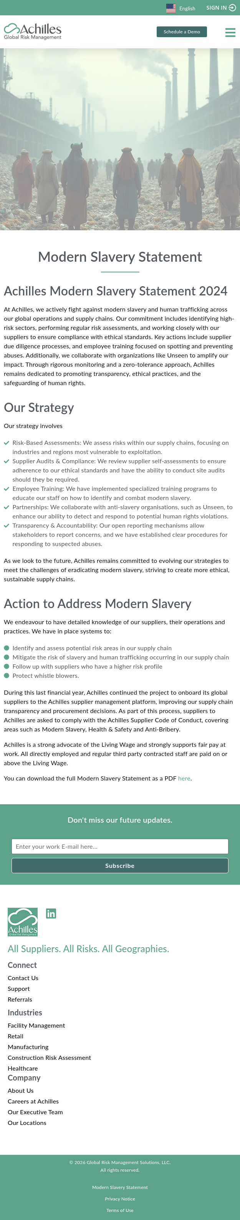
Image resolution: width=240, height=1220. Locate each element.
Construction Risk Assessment (49, 1057)
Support (19, 988)
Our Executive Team (35, 1111)
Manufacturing (28, 1046)
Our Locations (27, 1122)
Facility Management (36, 1025)
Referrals (20, 999)
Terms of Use (120, 1210)
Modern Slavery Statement (120, 1187)
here (184, 778)
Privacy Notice (120, 1199)
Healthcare (23, 1068)
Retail (15, 1036)
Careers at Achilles (33, 1101)
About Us (21, 1090)
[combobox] (181, 7)
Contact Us (23, 977)
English (180, 8)
